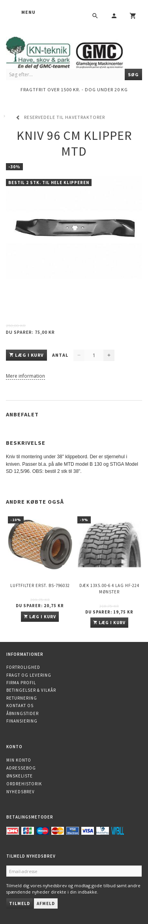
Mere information (25, 376)
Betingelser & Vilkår (31, 690)
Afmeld (46, 903)
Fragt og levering (28, 675)
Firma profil (21, 682)
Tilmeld (19, 903)
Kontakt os (20, 705)
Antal (60, 355)
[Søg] (133, 74)
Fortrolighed (23, 667)
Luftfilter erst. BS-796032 (40, 585)
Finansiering (21, 721)
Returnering (21, 698)
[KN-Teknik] (74, 51)
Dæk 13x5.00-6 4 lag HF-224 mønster (109, 588)
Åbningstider (22, 713)
